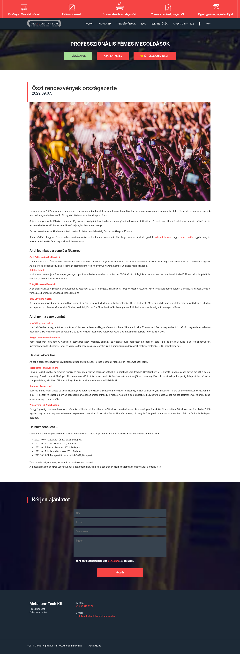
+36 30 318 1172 (183, 23)
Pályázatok (78, 55)
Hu (208, 23)
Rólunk (89, 23)
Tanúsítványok (125, 23)
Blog (143, 23)
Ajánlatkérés (113, 55)
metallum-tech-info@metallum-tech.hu (95, 616)
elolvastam (113, 561)
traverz (167, 237)
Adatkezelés (95, 645)
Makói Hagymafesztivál (41, 323)
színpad (159, 237)
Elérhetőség (159, 23)
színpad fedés (185, 237)
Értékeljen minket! (154, 56)
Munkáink (105, 23)
